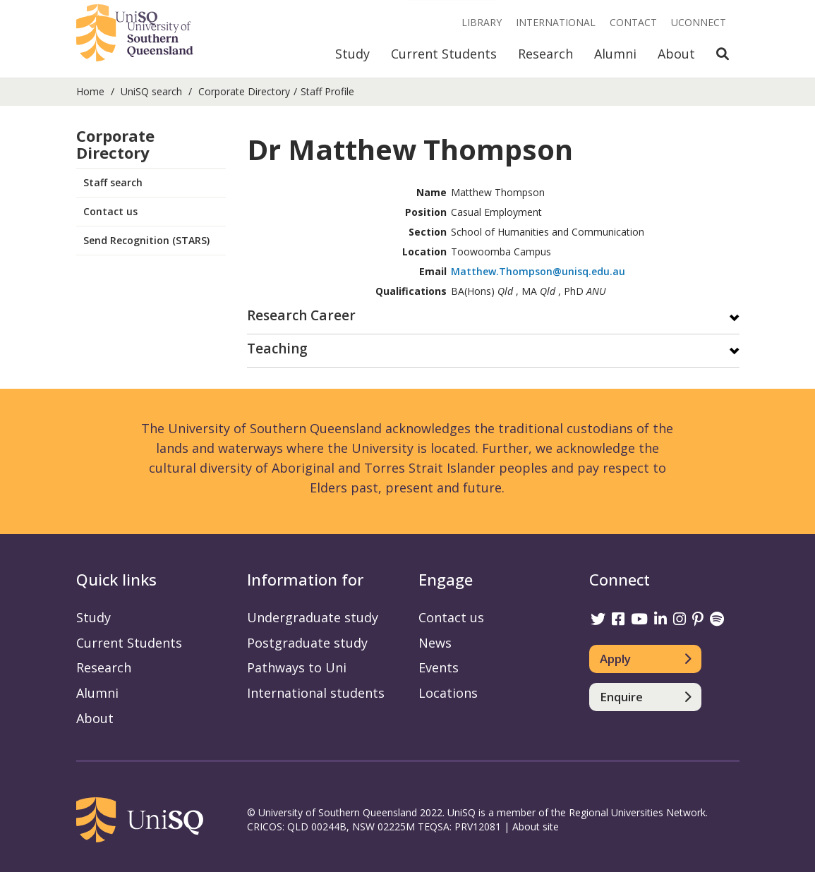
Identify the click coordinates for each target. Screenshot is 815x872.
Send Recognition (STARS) (146, 240)
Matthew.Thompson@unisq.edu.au (538, 271)
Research (545, 53)
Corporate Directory (244, 91)
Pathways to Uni (296, 667)
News (435, 642)
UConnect (698, 22)
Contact (633, 22)
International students (316, 692)
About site (535, 826)
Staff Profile (327, 91)
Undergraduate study (312, 617)
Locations (448, 692)
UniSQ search (151, 91)
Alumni (615, 53)
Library (481, 22)
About (676, 53)
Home (90, 91)
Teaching (277, 349)
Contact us (110, 211)
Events (438, 667)
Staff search (113, 182)
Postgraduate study (307, 642)
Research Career (301, 316)
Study (352, 53)
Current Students (444, 53)
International (556, 22)
